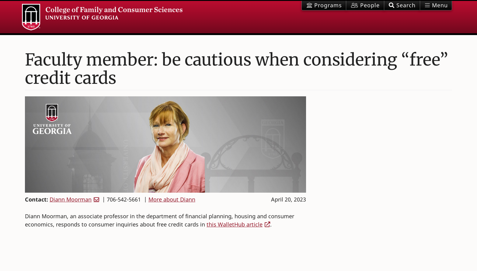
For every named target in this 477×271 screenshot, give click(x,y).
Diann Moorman (71, 199)
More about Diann (171, 199)
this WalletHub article (235, 224)
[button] (402, 5)
